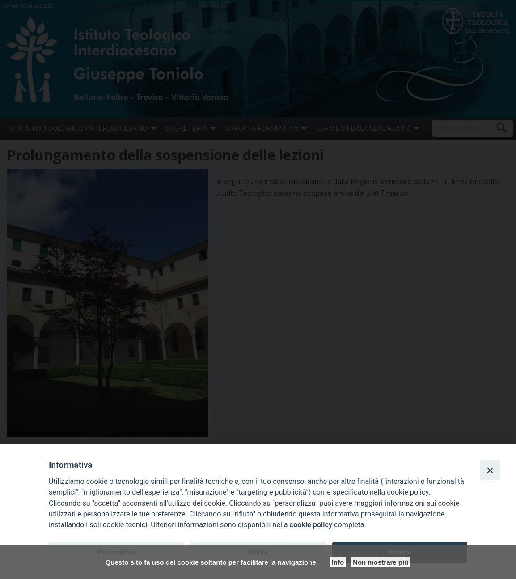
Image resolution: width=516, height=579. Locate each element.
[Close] (490, 470)
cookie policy (311, 524)
